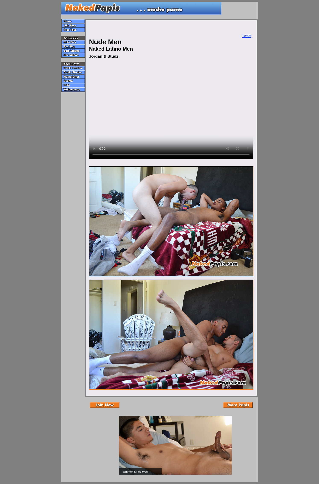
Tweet (246, 36)
